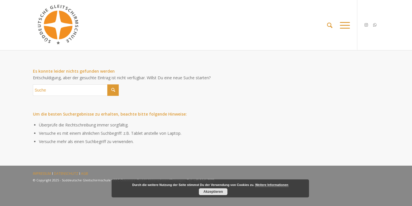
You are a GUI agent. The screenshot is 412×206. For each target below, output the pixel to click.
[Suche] (329, 25)
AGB (84, 173)
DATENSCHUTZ (66, 173)
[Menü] (343, 25)
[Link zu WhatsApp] (375, 25)
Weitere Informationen (271, 185)
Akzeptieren (213, 192)
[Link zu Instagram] (366, 25)
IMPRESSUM (42, 173)
